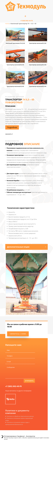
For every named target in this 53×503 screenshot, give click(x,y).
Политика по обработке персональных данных (20, 416)
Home (7, 23)
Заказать (8, 134)
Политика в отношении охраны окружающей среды (19, 419)
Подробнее (12, 127)
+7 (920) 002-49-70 (13, 387)
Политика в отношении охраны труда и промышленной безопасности (17, 423)
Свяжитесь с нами (18, 334)
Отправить (29, 381)
